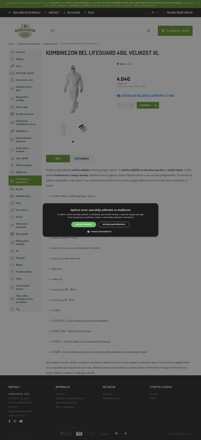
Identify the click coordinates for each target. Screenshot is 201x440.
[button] (100, 231)
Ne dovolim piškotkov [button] (114, 224)
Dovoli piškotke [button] (84, 224)
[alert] (100, 220)
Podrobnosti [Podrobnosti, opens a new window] (128, 217)
